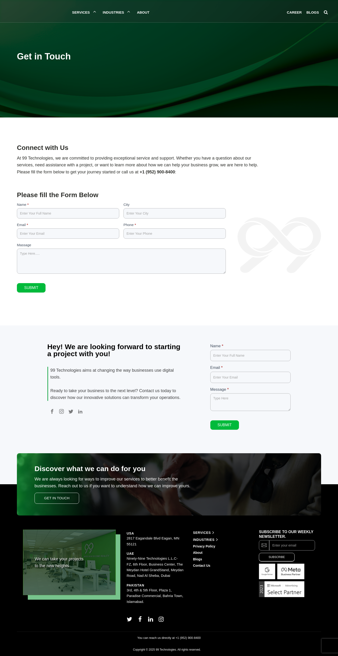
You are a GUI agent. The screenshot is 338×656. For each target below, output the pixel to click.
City (126, 205)
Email (22, 225)
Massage (24, 245)
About (198, 552)
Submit (31, 288)
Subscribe (277, 557)
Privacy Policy (204, 546)
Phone (129, 225)
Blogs (197, 559)
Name (23, 205)
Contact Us (201, 565)
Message (219, 389)
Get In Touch (56, 498)
